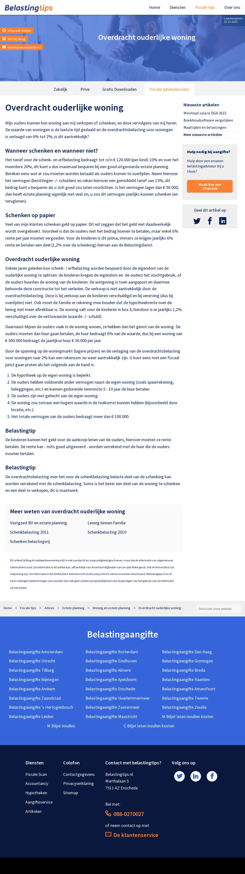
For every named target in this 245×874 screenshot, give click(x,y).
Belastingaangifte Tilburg (31, 670)
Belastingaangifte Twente (185, 698)
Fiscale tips (205, 7)
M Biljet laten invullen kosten (187, 716)
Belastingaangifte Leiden (31, 716)
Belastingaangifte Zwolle (184, 707)
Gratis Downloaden (119, 89)
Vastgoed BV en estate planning (38, 522)
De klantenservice (131, 835)
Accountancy (36, 783)
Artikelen (33, 811)
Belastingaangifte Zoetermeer (112, 707)
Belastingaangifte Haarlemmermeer (117, 698)
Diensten (177, 7)
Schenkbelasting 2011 (29, 532)
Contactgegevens (79, 774)
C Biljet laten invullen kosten (149, 726)
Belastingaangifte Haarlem (186, 679)
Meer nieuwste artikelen (203, 134)
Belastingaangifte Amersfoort (189, 689)
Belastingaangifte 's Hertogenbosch (41, 707)
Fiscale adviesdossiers (169, 89)
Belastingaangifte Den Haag (187, 651)
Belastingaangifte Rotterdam (111, 651)
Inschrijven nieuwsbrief (21, 47)
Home (154, 7)
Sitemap (70, 792)
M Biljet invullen (61, 726)
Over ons (232, 7)
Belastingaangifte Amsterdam (36, 651)
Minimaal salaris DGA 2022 (205, 113)
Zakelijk (60, 89)
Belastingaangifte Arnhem (32, 689)
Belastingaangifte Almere (108, 670)
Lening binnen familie (107, 522)
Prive (84, 89)
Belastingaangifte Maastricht (111, 716)
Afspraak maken (16, 30)
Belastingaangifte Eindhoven (111, 661)
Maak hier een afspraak (210, 186)
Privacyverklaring (78, 783)
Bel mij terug (14, 39)
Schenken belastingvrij (30, 541)
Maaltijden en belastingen (205, 127)
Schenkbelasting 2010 (107, 532)
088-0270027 (124, 814)
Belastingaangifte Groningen (187, 661)
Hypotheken (36, 792)
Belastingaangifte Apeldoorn (110, 679)
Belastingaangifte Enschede (110, 689)
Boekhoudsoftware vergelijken (208, 120)
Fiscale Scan (36, 774)
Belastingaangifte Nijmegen (34, 679)
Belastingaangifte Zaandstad (35, 698)
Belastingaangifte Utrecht (32, 661)
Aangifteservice (39, 802)
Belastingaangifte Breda (183, 670)
